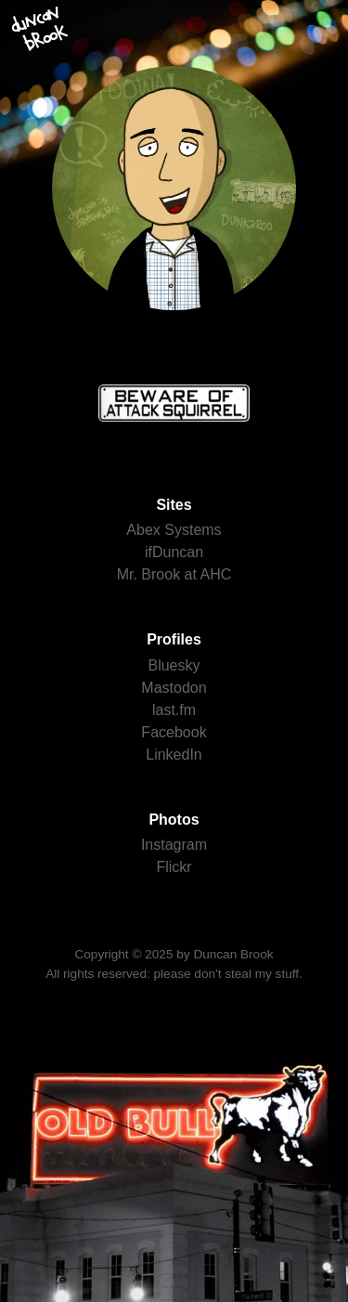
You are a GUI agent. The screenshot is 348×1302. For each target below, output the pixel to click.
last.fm (174, 710)
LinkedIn (174, 754)
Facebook (173, 732)
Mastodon (173, 688)
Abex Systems (173, 530)
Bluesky (174, 665)
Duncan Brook (233, 954)
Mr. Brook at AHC (174, 574)
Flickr (173, 867)
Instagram (174, 845)
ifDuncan (174, 552)
